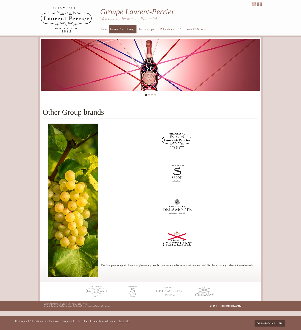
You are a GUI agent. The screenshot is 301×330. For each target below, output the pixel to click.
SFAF (180, 29)
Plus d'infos (124, 321)
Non (281, 323)
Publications (167, 29)
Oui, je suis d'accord (265, 323)
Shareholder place (148, 29)
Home (104, 29)
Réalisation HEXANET (231, 306)
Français (259, 4)
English (254, 4)
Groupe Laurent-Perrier (137, 11)
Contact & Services (196, 29)
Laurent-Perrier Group (122, 29)
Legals (213, 306)
